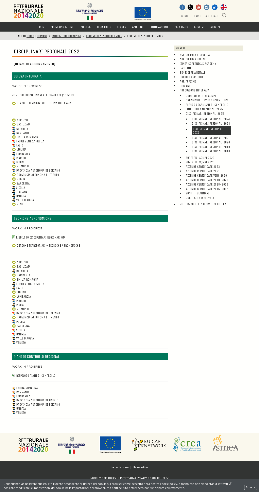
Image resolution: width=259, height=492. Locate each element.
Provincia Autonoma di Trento (35, 175)
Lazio (17, 145)
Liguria (19, 149)
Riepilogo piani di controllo (33, 375)
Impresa (85, 27)
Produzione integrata (66, 36)
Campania (21, 133)
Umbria (19, 196)
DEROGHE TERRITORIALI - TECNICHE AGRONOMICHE (46, 245)
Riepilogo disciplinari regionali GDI (43, 95)
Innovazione (159, 27)
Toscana (20, 192)
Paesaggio (181, 27)
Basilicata (21, 124)
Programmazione (62, 27)
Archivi (199, 27)
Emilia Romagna (25, 137)
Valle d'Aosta (23, 200)
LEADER (121, 27)
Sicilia (18, 188)
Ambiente (138, 27)
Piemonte (21, 166)
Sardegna (21, 183)
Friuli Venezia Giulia (28, 141)
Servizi (215, 27)
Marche (19, 158)
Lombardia (21, 154)
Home (30, 36)
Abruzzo (20, 120)
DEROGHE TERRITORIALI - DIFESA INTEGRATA (41, 103)
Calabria (20, 129)
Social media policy (103, 478)
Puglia (18, 179)
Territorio (104, 27)
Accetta (250, 487)
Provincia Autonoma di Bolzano (36, 170)
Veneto (19, 204)
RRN (41, 27)
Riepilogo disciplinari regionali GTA (39, 237)
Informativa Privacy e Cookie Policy (144, 478)
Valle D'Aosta (23, 338)
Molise (18, 162)
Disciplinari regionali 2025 (104, 36)
